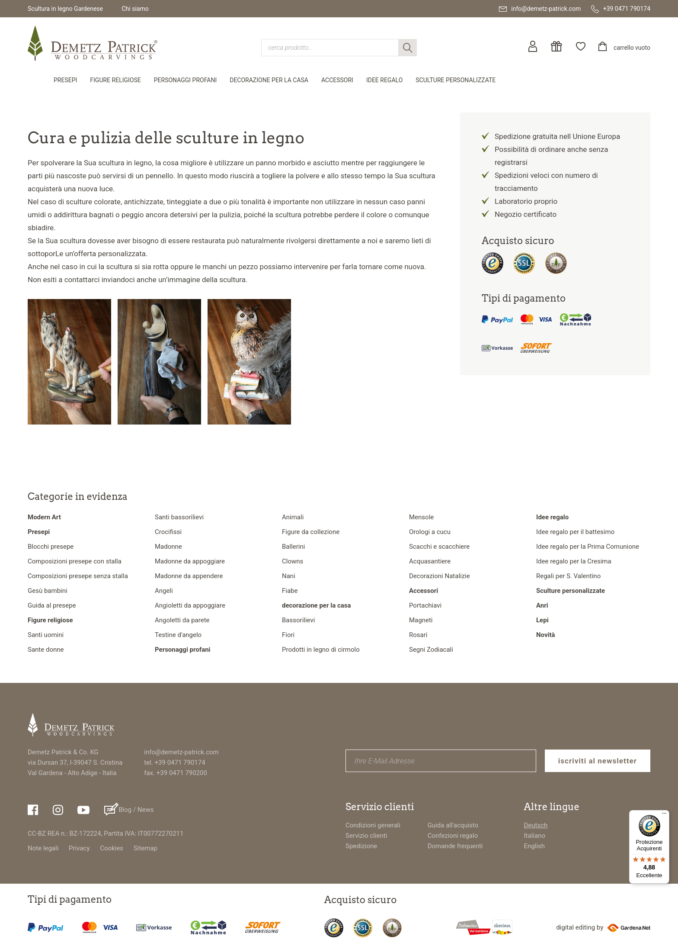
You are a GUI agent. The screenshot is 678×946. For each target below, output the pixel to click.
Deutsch (536, 825)
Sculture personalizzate (456, 80)
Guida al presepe (52, 605)
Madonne (168, 546)
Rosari (418, 635)
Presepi (65, 80)
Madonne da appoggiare (190, 561)
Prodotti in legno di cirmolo (321, 649)
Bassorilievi (298, 620)
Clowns (292, 561)
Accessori (337, 80)
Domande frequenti (455, 846)
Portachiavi (425, 605)
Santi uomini (46, 635)
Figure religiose (115, 80)
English (534, 846)
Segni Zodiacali (431, 649)
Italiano (534, 836)
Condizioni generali (372, 825)
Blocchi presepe (51, 546)
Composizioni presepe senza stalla (78, 576)
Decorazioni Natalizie (439, 576)
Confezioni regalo (453, 836)
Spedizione (361, 846)
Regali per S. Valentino (568, 576)
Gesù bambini (47, 591)
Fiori (288, 635)
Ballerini (293, 546)
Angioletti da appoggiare (190, 605)
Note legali (43, 848)
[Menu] (664, 815)
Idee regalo (384, 80)
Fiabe (289, 591)
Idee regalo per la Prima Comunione (587, 546)
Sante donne (46, 649)
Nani (288, 576)
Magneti (420, 620)
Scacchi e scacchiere (439, 546)
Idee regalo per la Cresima (573, 561)
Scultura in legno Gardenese (65, 8)
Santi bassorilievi (179, 517)
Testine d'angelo (178, 635)
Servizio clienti (366, 836)
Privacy (79, 848)
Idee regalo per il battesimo (575, 532)
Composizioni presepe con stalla (75, 561)
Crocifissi (168, 532)
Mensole (421, 517)
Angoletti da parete (182, 620)
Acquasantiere (430, 561)
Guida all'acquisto (453, 825)
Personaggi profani (185, 80)
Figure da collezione (310, 532)
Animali (293, 517)
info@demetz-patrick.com (181, 752)
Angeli (164, 591)
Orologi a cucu (430, 532)
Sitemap (145, 848)
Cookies (111, 848)
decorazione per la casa (269, 80)
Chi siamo (135, 8)
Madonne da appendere (189, 576)
